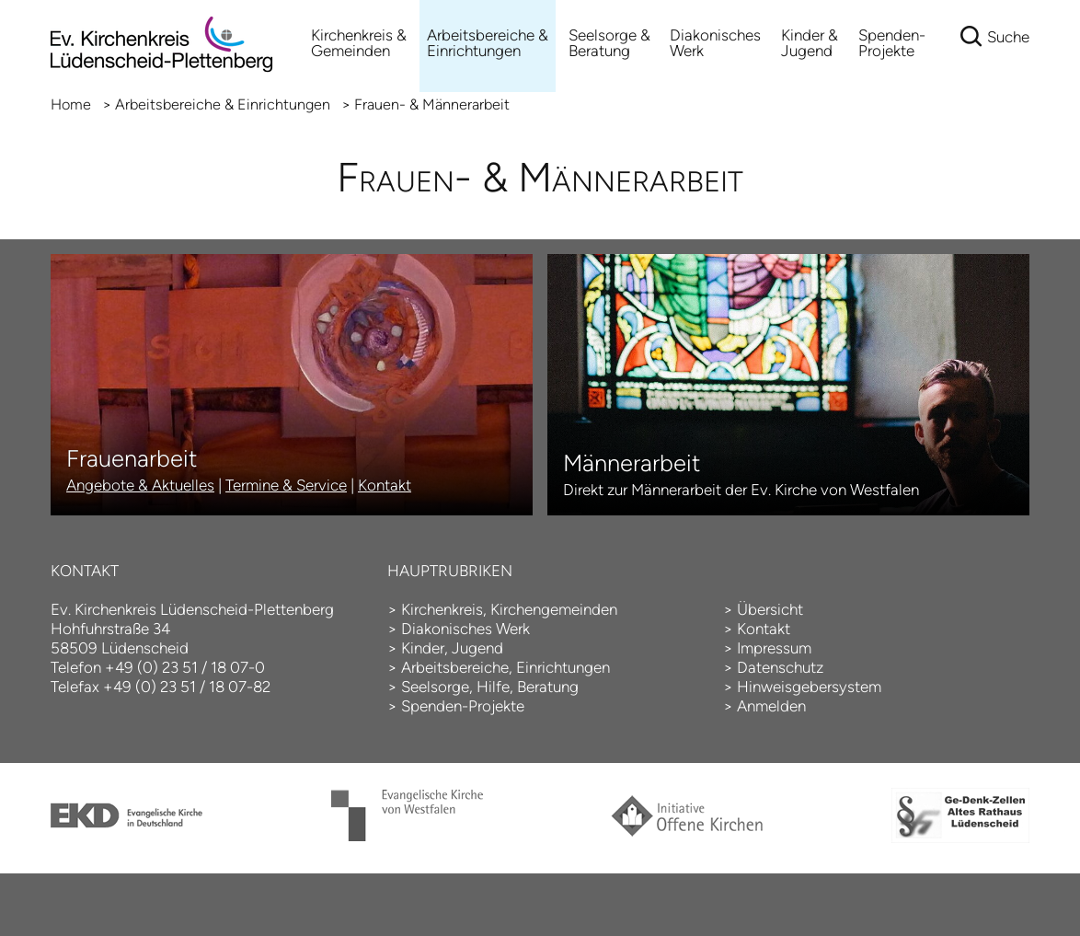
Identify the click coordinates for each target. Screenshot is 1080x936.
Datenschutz (780, 667)
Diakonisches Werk (715, 43)
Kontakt (384, 485)
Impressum (774, 648)
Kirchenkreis (442, 609)
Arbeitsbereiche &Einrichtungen (487, 43)
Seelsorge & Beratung (609, 43)
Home (71, 104)
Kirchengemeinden (553, 609)
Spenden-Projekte (891, 43)
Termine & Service (286, 485)
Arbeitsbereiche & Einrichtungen (222, 104)
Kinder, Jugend (452, 648)
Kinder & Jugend (809, 43)
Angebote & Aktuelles (140, 485)
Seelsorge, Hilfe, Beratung (490, 686)
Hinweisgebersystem (809, 686)
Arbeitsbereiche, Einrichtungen (505, 667)
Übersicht (770, 609)
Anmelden (771, 706)
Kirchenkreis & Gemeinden (359, 43)
